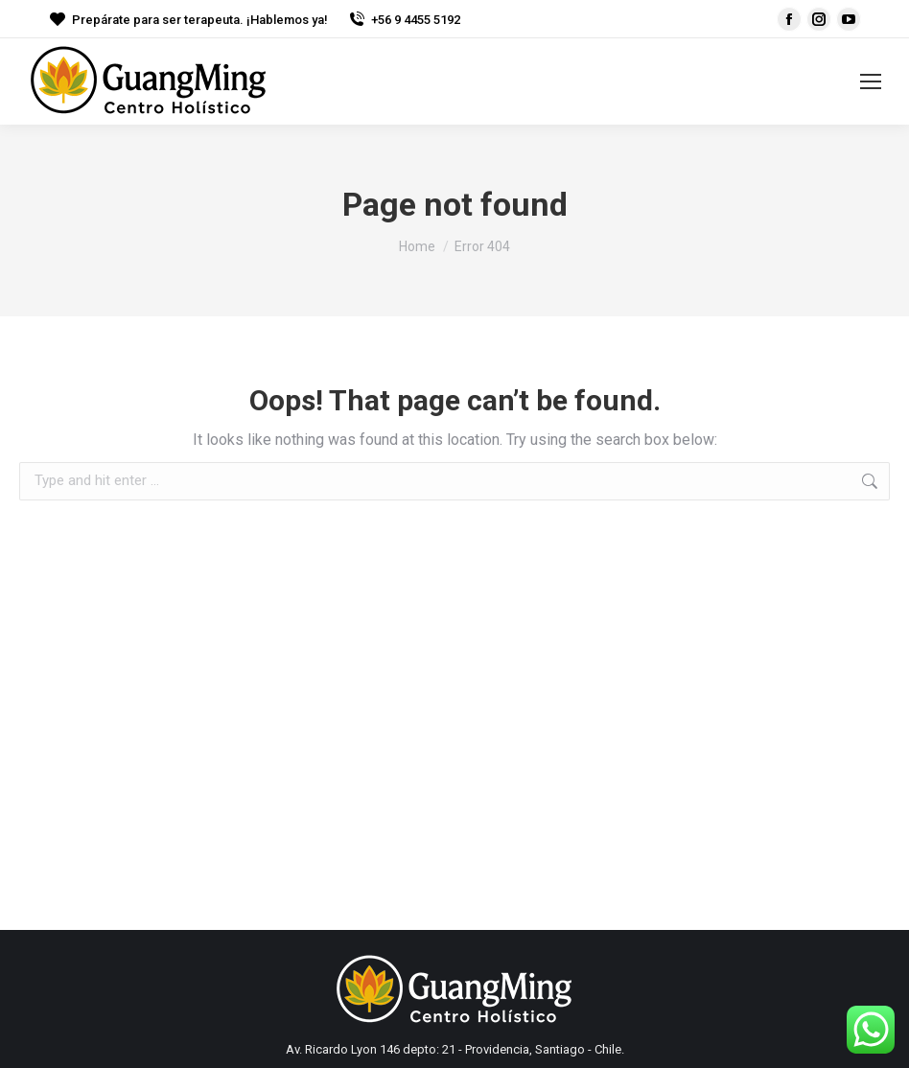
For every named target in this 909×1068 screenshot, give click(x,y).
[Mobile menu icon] (870, 81)
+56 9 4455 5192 (403, 20)
